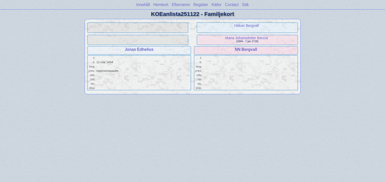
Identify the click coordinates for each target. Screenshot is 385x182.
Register (200, 5)
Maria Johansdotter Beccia (246, 38)
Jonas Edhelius (139, 49)
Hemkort (160, 5)
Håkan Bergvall (246, 26)
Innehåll (143, 5)
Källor (216, 5)
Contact (232, 5)
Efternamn (181, 5)
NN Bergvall (246, 49)
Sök (245, 5)
